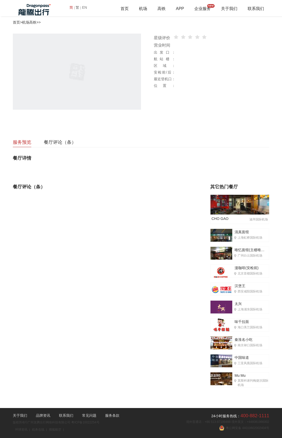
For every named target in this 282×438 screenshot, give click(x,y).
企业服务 (202, 8)
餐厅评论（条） (60, 142)
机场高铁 (29, 22)
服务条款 (112, 415)
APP (180, 8)
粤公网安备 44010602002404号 (244, 428)
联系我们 (256, 8)
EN (84, 7)
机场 (143, 8)
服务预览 (22, 142)
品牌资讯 (43, 415)
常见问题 (89, 415)
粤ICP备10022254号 (85, 422)
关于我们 (229, 8)
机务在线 (38, 429)
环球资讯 (21, 429)
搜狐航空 (55, 429)
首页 (124, 8)
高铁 (161, 8)
